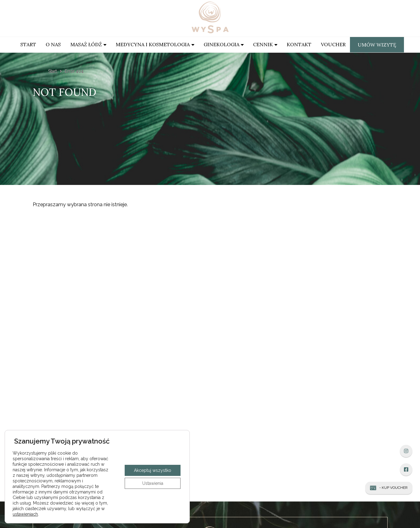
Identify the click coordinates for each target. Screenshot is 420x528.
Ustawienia (152, 483)
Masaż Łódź (86, 44)
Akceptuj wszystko (152, 470)
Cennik (263, 44)
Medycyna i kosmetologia (153, 44)
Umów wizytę (377, 45)
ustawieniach (25, 514)
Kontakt (299, 44)
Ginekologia (221, 44)
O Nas (53, 44)
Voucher (333, 44)
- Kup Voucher (389, 488)
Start (28, 44)
